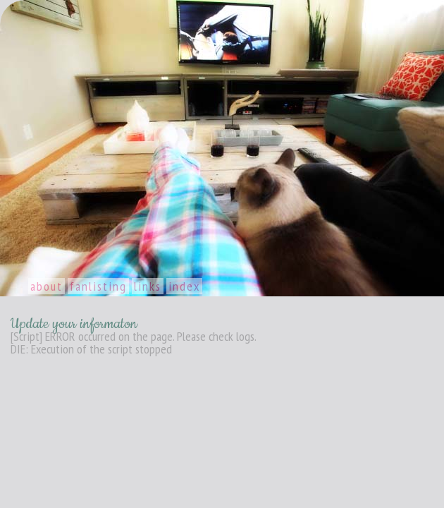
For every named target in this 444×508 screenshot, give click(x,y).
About (46, 286)
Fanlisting (98, 286)
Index (184, 286)
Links (147, 286)
